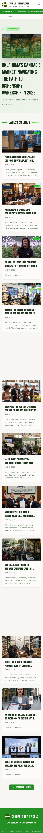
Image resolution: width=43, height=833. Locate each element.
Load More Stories (21, 787)
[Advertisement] (21, 356)
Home (9, 17)
